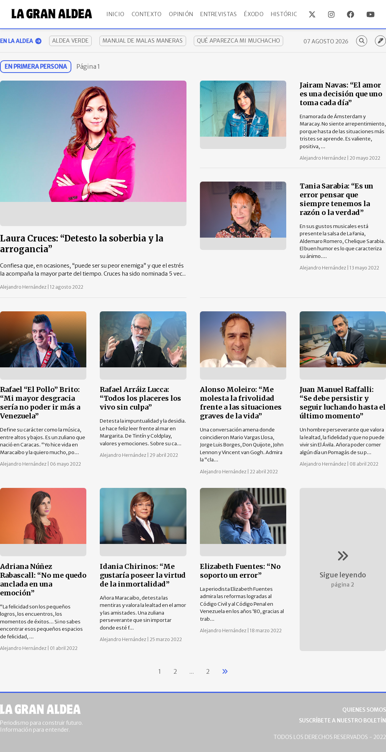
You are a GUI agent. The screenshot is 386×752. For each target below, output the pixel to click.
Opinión (181, 14)
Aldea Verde (70, 40)
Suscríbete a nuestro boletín (342, 720)
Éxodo (253, 14)
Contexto (147, 14)
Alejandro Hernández (23, 287)
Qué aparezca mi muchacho (238, 40)
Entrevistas (218, 14)
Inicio (115, 14)
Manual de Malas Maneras (142, 40)
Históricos (288, 14)
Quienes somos (364, 709)
